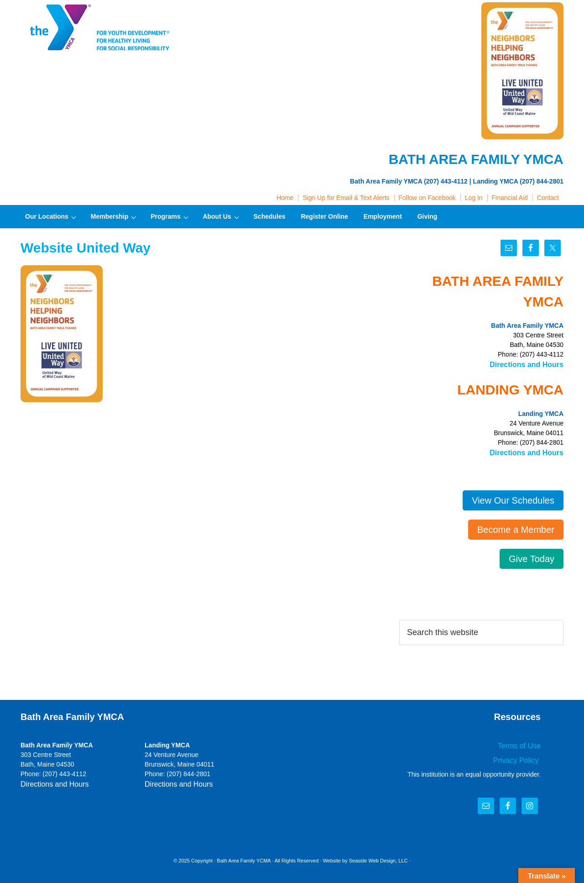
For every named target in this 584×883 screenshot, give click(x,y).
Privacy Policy (520, 755)
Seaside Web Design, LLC (378, 855)
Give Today (531, 556)
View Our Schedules (513, 498)
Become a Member (515, 527)
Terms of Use (522, 742)
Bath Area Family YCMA (244, 855)
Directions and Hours (531, 364)
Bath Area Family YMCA (98, 27)
